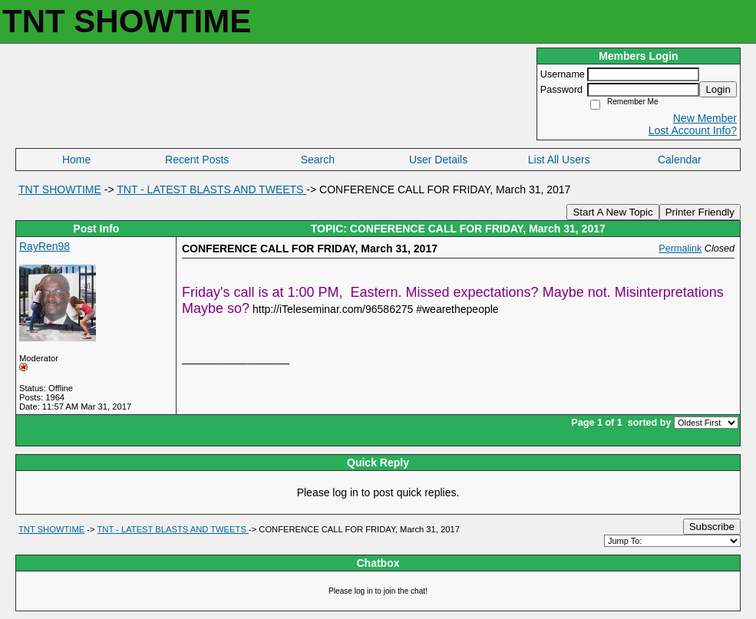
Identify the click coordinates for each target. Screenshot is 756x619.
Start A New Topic (612, 212)
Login (718, 89)
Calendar (680, 159)
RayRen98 (44, 246)
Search (318, 159)
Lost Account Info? (693, 130)
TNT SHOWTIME (59, 189)
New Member (705, 118)
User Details (438, 159)
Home (76, 159)
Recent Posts (197, 159)
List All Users (559, 159)
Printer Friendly (700, 212)
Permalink (680, 248)
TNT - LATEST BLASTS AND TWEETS (211, 189)
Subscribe (712, 526)
